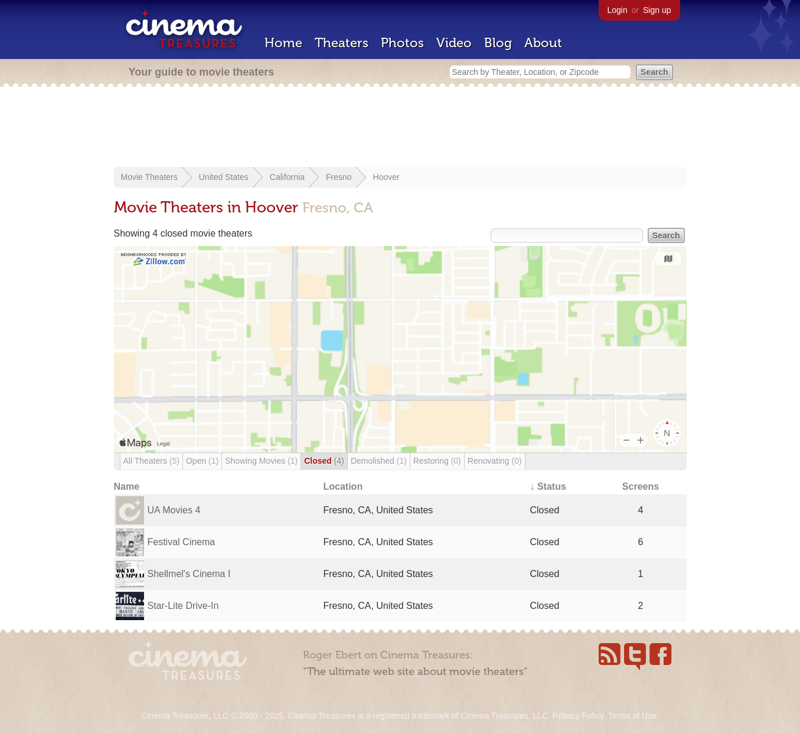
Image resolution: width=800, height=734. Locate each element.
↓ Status (548, 486)
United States (224, 177)
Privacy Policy (578, 715)
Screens (640, 486)
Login (618, 10)
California (287, 177)
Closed (324, 461)
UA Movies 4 (174, 510)
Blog (498, 43)
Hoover (386, 177)
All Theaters (151, 461)
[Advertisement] (400, 128)
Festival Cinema (181, 542)
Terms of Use (632, 715)
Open (202, 461)
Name (127, 486)
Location (343, 486)
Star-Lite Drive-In (183, 606)
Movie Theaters (149, 177)
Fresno (339, 177)
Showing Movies (261, 461)
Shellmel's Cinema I (189, 574)
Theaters (341, 43)
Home (283, 43)
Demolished (379, 461)
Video (454, 43)
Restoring (437, 461)
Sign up (657, 10)
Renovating (495, 461)
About (543, 43)
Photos (402, 43)
